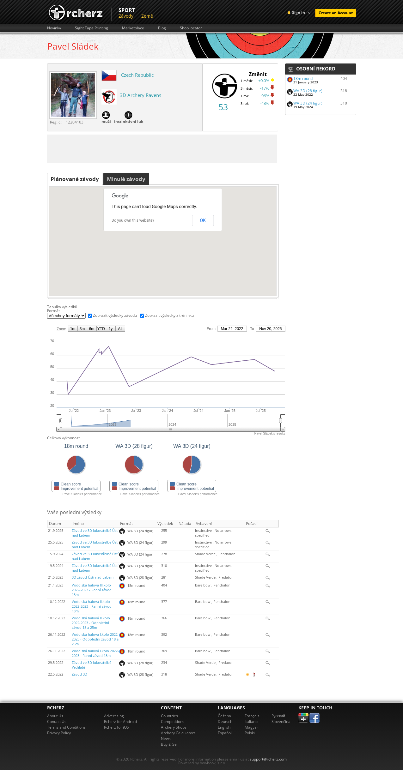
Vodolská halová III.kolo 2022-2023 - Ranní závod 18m (92, 590)
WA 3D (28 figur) (307, 90)
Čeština (224, 716)
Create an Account (336, 12)
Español (225, 733)
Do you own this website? (133, 220)
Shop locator (191, 28)
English (224, 727)
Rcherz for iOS (116, 727)
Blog (162, 28)
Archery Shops (173, 727)
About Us (55, 716)
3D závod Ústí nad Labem (92, 577)
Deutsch (225, 721)
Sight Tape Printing (91, 28)
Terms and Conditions (66, 727)
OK (203, 220)
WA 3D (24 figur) (307, 103)
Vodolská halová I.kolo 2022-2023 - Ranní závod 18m (95, 653)
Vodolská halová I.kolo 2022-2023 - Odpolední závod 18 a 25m (95, 639)
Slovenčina (281, 721)
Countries (169, 716)
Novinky (54, 28)
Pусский (278, 716)
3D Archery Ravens (140, 95)
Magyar (251, 727)
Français (252, 716)
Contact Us (56, 721)
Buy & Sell (170, 744)
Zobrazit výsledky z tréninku (169, 315)
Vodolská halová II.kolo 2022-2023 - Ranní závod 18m (92, 606)
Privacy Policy (59, 733)
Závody (126, 16)
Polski (250, 733)
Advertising (114, 716)
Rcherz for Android (120, 721)
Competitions (172, 721)
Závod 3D (79, 674)
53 (223, 107)
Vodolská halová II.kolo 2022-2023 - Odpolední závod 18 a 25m (91, 623)
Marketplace (133, 28)
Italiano (251, 721)
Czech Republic (137, 75)
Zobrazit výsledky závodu (115, 315)
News (166, 738)
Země (147, 16)
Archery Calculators (178, 733)
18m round (303, 78)
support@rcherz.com (268, 759)
